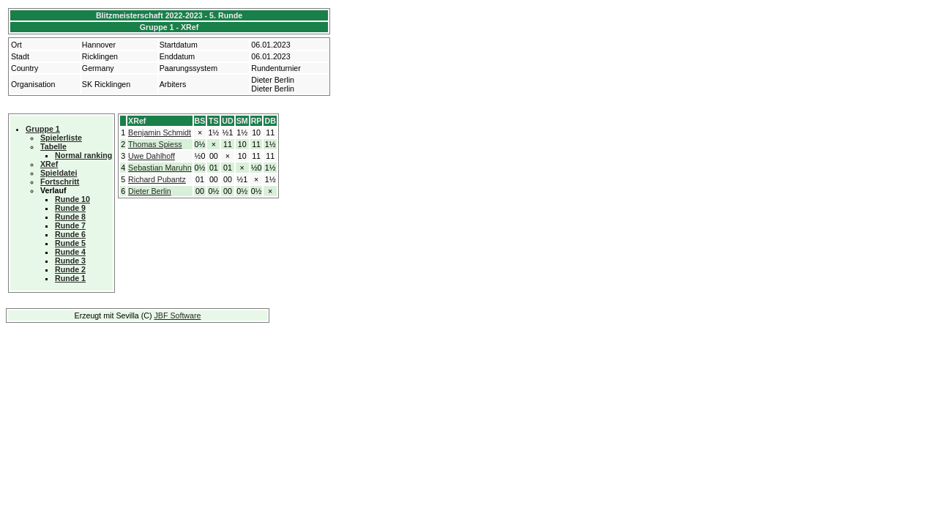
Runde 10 (72, 199)
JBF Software (177, 315)
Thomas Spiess (155, 144)
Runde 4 (70, 251)
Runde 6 (70, 234)
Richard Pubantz (157, 179)
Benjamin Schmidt (159, 132)
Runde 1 (70, 278)
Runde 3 (70, 260)
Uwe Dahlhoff (151, 156)
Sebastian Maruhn (160, 167)
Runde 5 (70, 243)
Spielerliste (61, 137)
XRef (49, 164)
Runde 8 (70, 216)
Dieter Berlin (149, 191)
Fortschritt (59, 181)
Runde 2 (70, 269)
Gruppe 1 (43, 128)
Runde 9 (70, 207)
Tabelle (53, 146)
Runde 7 (70, 225)
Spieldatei (58, 172)
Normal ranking (83, 155)
